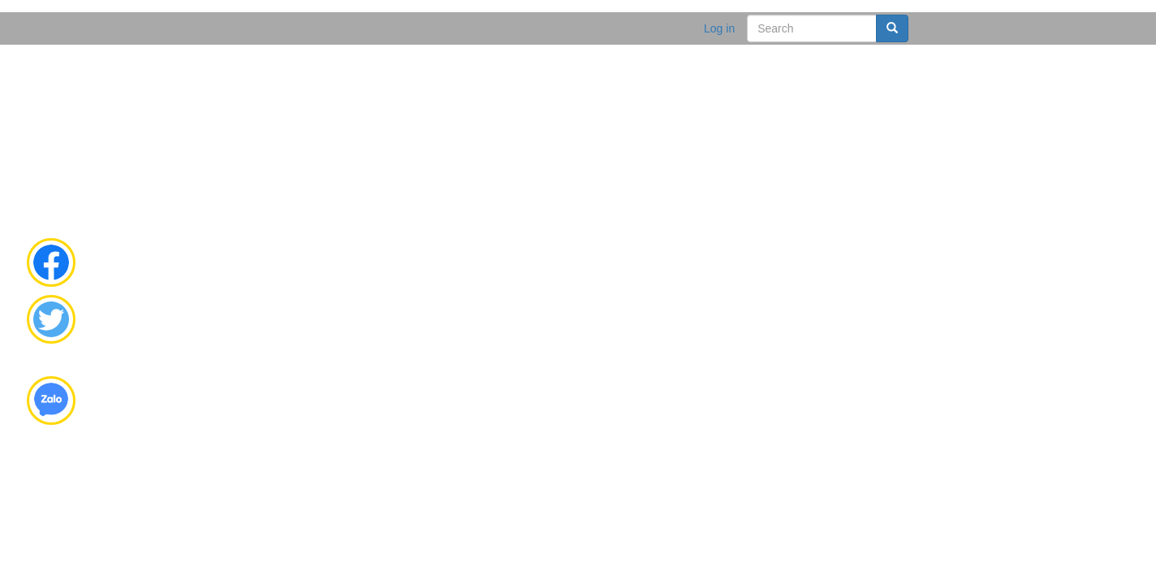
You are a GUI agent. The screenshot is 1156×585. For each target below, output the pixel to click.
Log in (719, 28)
